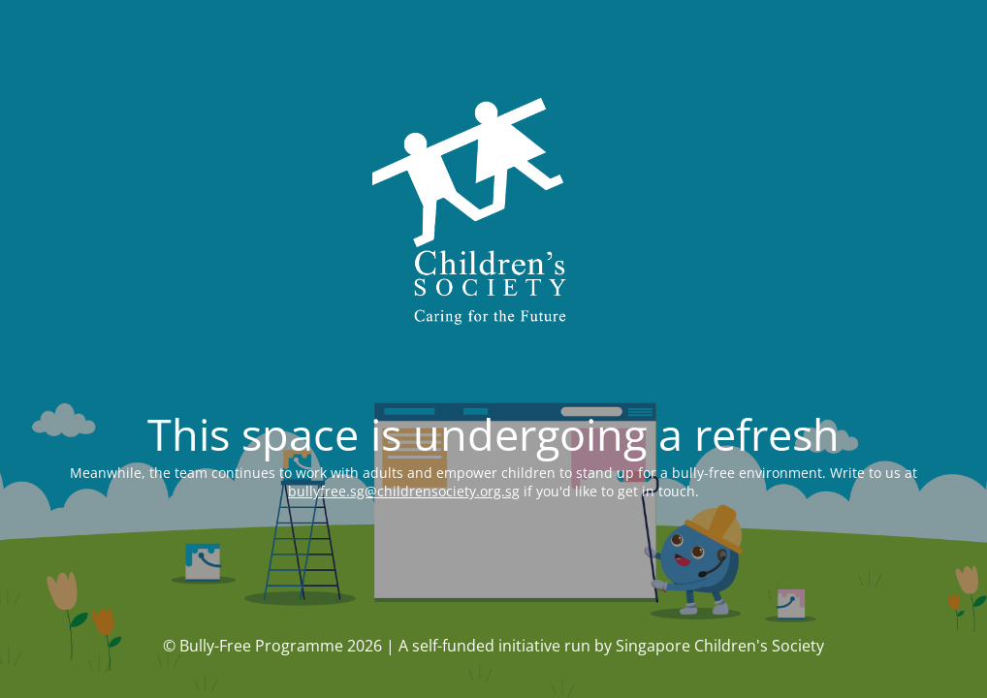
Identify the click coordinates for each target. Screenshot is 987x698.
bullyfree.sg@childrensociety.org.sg (404, 491)
